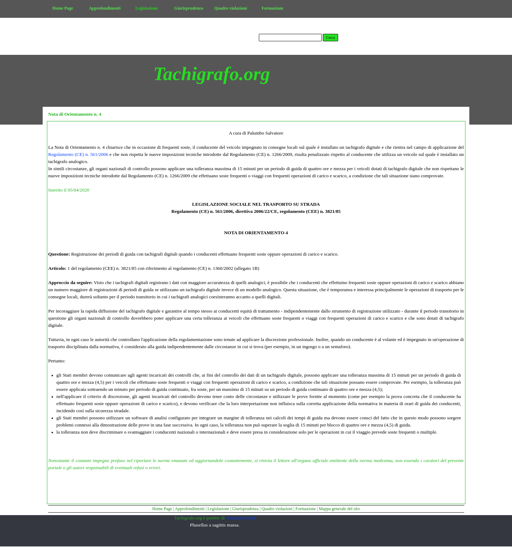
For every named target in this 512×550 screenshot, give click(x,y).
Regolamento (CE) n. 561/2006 (78, 154)
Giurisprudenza (245, 508)
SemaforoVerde (240, 517)
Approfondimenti (189, 508)
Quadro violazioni (277, 508)
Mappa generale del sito (339, 508)
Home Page (162, 508)
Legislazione (218, 508)
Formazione (305, 508)
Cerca (330, 38)
